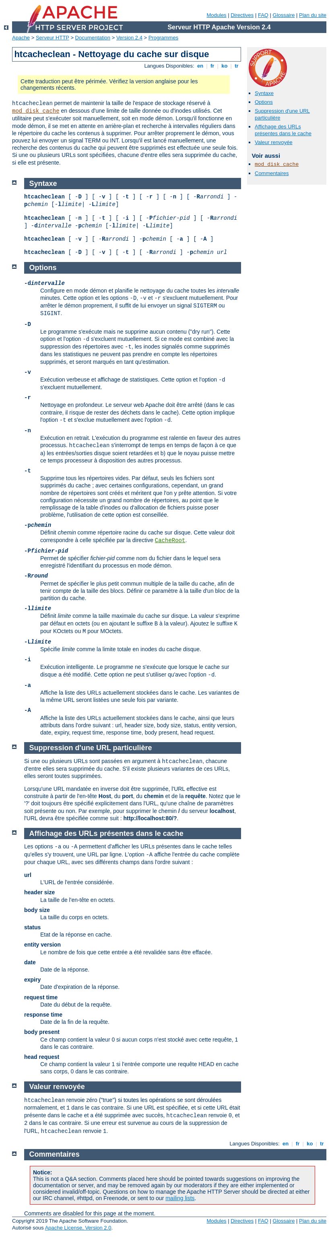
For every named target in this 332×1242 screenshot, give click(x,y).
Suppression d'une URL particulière (90, 748)
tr (236, 66)
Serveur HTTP (52, 38)
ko (224, 66)
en (200, 66)
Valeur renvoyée (274, 142)
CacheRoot (170, 540)
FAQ (263, 15)
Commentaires (272, 173)
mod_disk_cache (36, 111)
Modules (216, 15)
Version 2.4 (129, 38)
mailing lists (179, 1198)
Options (264, 102)
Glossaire (284, 15)
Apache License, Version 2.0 (78, 1228)
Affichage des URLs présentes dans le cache (283, 130)
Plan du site (312, 15)
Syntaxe (264, 93)
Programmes (163, 38)
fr (212, 66)
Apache (21, 38)
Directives (242, 15)
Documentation (92, 38)
